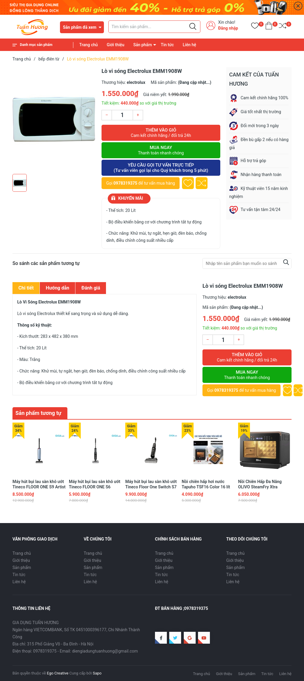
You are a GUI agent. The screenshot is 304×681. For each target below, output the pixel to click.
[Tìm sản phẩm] (154, 27)
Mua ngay (161, 150)
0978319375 (125, 183)
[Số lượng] (122, 115)
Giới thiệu (115, 44)
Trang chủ (88, 44)
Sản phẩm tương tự (38, 413)
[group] (54, 119)
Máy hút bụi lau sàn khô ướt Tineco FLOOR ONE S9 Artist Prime (39, 487)
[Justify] (192, 27)
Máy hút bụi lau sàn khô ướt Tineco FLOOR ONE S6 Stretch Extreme (94, 487)
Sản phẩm (142, 44)
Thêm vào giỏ (161, 132)
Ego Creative (57, 673)
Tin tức (167, 44)
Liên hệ (189, 44)
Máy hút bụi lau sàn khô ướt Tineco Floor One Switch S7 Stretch (151, 487)
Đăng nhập (228, 28)
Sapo (97, 673)
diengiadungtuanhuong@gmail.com (105, 651)
